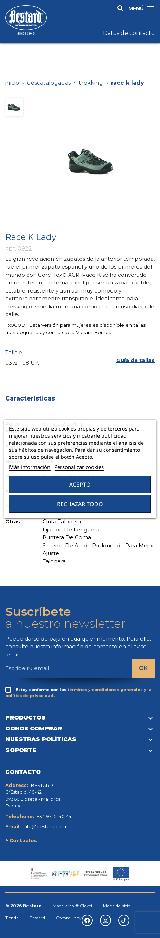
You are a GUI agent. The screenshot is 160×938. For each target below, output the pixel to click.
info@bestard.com (44, 826)
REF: (10, 249)
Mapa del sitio (116, 905)
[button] (135, 360)
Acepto (80, 484)
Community (69, 917)
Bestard (37, 917)
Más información (29, 466)
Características (80, 398)
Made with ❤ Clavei (72, 905)
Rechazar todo (80, 504)
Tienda (12, 917)
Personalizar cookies (79, 466)
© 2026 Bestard (23, 905)
